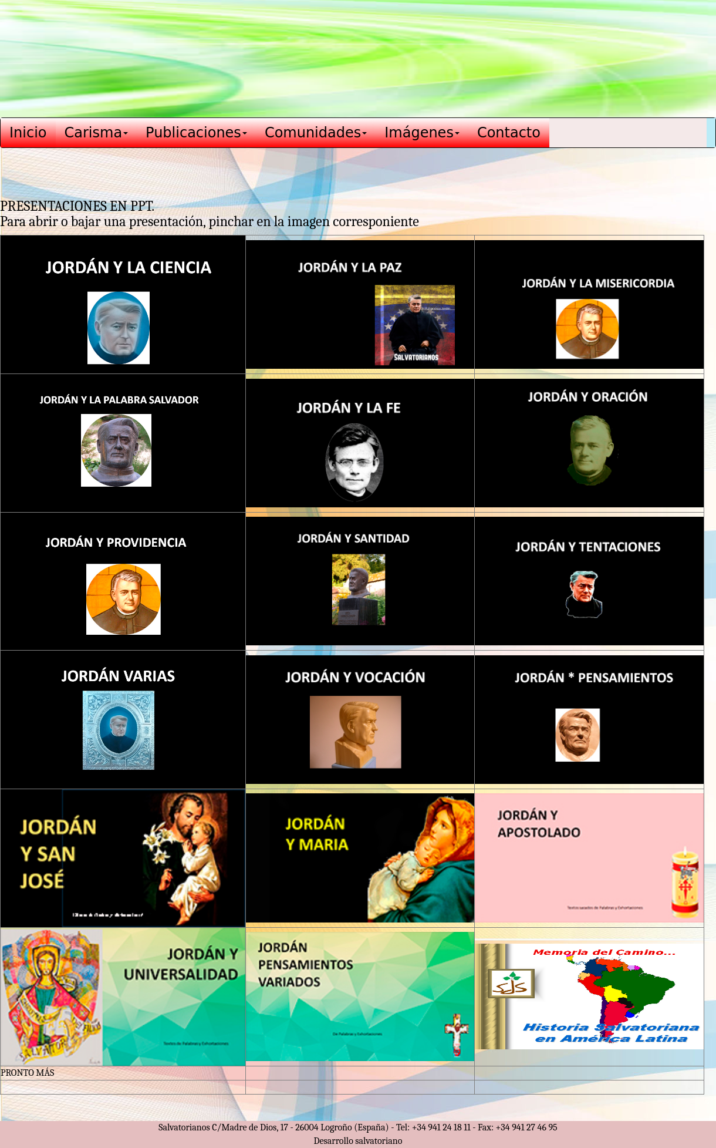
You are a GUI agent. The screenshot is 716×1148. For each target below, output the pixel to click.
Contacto (509, 132)
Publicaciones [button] (196, 132)
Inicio (28, 132)
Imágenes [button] (422, 132)
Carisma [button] (97, 132)
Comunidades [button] (316, 132)
